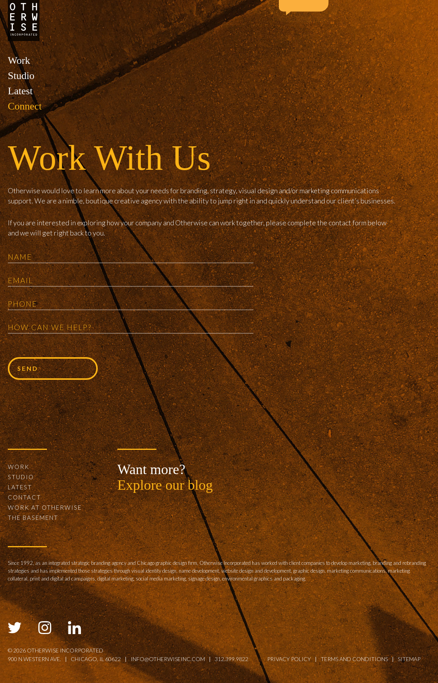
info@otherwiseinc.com (168, 659)
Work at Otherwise (45, 507)
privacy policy (289, 659)
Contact (24, 497)
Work (19, 60)
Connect (25, 106)
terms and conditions (354, 659)
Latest (20, 91)
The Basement (33, 517)
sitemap (409, 659)
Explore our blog (165, 485)
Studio (21, 75)
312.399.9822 (231, 659)
